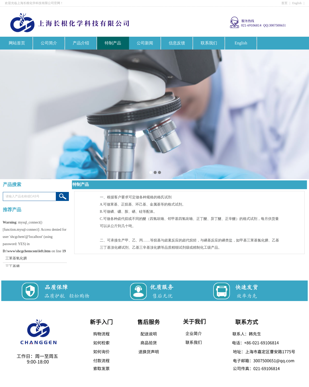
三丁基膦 (12, 267)
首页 (284, 3)
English (297, 3)
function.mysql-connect (21, 230)
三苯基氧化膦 (16, 259)
